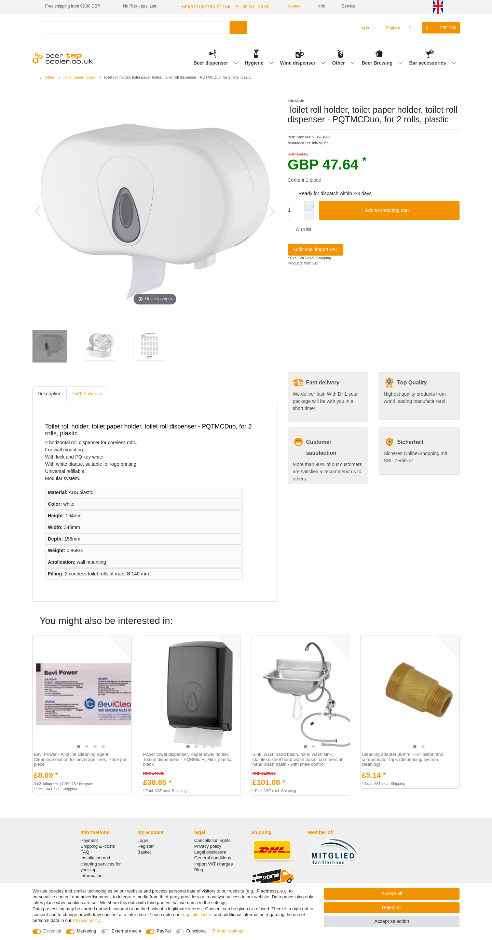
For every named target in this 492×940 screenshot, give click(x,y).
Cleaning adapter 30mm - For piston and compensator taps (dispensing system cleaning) (402, 758)
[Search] (238, 27)
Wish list (300, 228)
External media (126, 931)
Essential (52, 931)
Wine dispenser (298, 62)
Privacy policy (207, 845)
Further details (86, 393)
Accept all (391, 893)
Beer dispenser (211, 62)
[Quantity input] (296, 209)
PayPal (164, 931)
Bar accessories (428, 62)
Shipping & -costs (98, 845)
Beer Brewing (377, 62)
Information (92, 874)
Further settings (228, 931)
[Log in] (360, 27)
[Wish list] (413, 27)
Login (142, 839)
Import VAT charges (213, 863)
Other (339, 62)
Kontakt (285, 6)
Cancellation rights (212, 839)
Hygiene (254, 62)
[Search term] (135, 27)
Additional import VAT (315, 248)
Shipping (323, 257)
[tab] (49, 393)
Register (145, 845)
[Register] (389, 27)
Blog (198, 869)
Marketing (86, 931)
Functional (196, 931)
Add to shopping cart (409, 210)
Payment (89, 839)
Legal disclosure (210, 851)
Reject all (392, 907)
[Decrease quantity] (309, 214)
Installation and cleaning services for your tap (101, 863)
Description (50, 393)
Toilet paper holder (79, 76)
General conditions (212, 857)
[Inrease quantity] (309, 205)
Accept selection (391, 921)
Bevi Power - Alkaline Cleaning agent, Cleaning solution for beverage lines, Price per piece (80, 758)
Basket (144, 851)
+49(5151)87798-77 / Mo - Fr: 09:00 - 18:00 (219, 6)
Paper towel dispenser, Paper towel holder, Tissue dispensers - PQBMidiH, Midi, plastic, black (187, 758)
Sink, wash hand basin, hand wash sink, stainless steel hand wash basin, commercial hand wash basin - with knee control (297, 758)
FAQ (85, 851)
